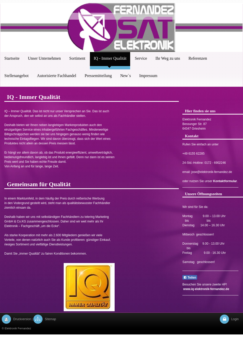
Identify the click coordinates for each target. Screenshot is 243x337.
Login (235, 319)
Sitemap (50, 319)
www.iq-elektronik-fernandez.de (206, 289)
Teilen (189, 277)
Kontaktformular (225, 181)
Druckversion (22, 319)
